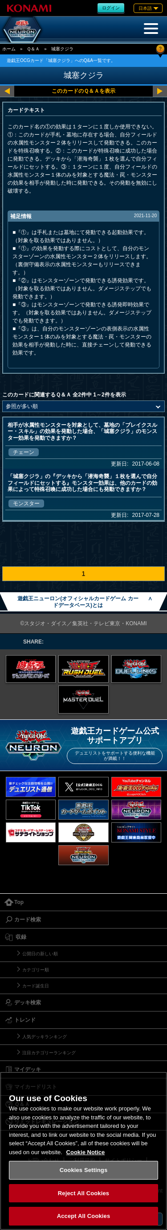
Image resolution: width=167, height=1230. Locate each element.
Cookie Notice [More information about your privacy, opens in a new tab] (85, 1152)
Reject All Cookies (83, 1193)
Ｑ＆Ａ (33, 48)
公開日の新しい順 (40, 953)
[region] (83, 1151)
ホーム (9, 48)
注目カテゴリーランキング (49, 1052)
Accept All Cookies (83, 1216)
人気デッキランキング (44, 1036)
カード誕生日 (35, 985)
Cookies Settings (84, 1170)
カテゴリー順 (35, 969)
